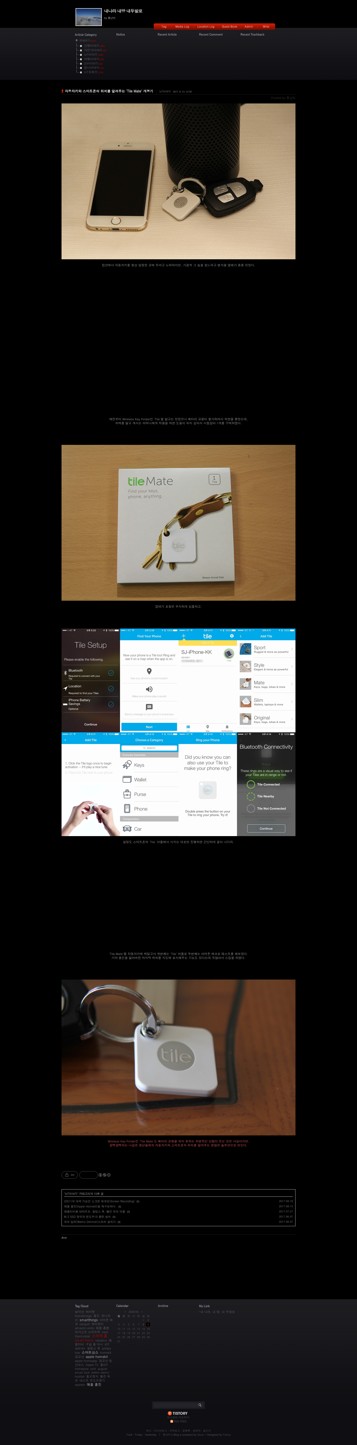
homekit (105, 1352)
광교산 (79, 1356)
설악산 (79, 1312)
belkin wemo (100, 1372)
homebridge (83, 1315)
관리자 (196, 1430)
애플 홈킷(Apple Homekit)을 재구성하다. (90, 1206)
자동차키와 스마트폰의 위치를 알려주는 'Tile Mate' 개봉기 (109, 91)
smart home (84, 1340)
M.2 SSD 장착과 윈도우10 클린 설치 (87, 1216)
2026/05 (133, 1311)
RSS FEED (180, 1421)
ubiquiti (85, 1324)
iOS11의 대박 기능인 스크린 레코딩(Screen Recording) (99, 1201)
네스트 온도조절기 (92, 1380)
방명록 (186, 1430)
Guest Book (229, 26)
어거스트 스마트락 (87, 1332)
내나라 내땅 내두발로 (123, 11)
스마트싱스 (90, 1352)
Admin (249, 26)
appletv (80, 1384)
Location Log (206, 26)
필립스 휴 (93, 1348)
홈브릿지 (92, 1376)
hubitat (79, 1376)
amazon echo (84, 1328)
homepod (81, 1368)
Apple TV (92, 1364)
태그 (148, 1430)
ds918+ (80, 1348)
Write (266, 26)
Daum (200, 1434)
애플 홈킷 (94, 1384)
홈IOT (104, 1364)
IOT (107, 1344)
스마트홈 (100, 1336)
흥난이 (167, 1434)
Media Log (182, 26)
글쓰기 (207, 1430)
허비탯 (90, 1312)
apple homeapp (86, 1360)
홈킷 (96, 1315)
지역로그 (174, 1430)
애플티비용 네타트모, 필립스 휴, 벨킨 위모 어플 (94, 1211)
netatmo (101, 1340)
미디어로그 (160, 1430)
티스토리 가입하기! (178, 1417)
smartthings (89, 1319)
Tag (163, 26)
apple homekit (97, 1356)
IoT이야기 (165, 91)
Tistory (227, 1434)
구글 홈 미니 (94, 1344)
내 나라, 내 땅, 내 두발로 (217, 1312)
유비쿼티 (97, 1324)
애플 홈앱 (102, 1328)
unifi (93, 1368)
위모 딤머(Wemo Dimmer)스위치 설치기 (90, 1222)
